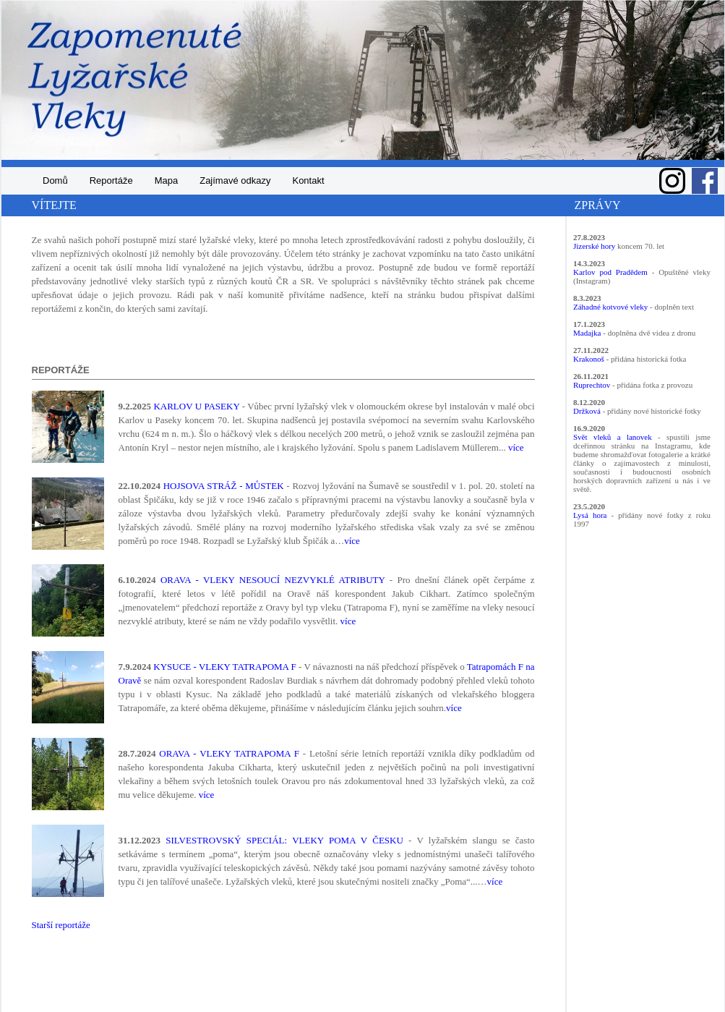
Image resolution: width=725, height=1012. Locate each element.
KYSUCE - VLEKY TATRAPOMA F (224, 666)
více (516, 447)
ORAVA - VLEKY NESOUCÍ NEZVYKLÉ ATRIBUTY (272, 579)
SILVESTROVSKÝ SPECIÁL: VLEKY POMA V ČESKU (284, 840)
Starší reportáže (61, 924)
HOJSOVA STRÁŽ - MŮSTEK (223, 485)
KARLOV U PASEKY (196, 406)
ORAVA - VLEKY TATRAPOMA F (229, 753)
